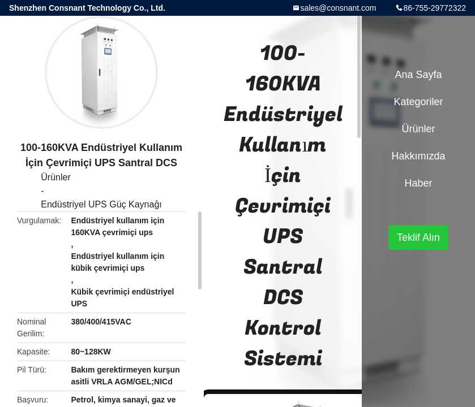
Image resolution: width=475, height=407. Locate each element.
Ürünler (55, 177)
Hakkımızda (418, 156)
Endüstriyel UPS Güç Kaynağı (101, 204)
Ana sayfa (418, 74)
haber (418, 183)
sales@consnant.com (338, 7)
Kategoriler (418, 101)
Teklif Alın (418, 237)
